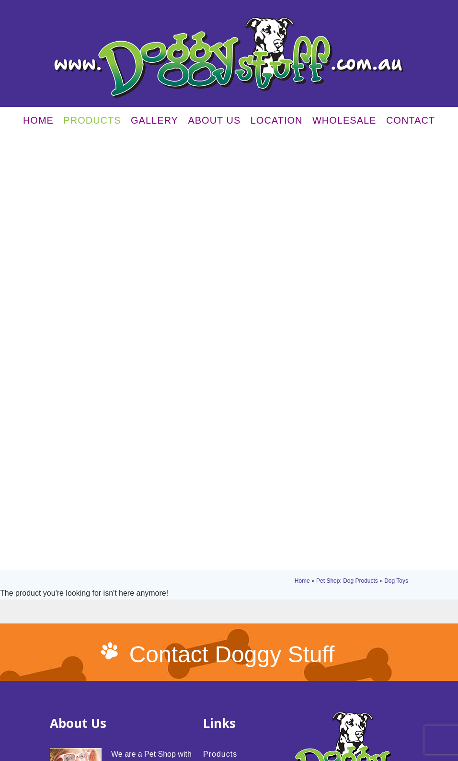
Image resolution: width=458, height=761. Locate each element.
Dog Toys (396, 147)
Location (277, 122)
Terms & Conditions (106, 733)
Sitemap (146, 733)
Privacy (67, 733)
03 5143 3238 (347, 486)
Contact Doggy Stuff (232, 294)
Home (38, 122)
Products (92, 122)
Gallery (154, 122)
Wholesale (344, 122)
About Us (214, 122)
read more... (134, 519)
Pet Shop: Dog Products (347, 147)
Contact (410, 122)
